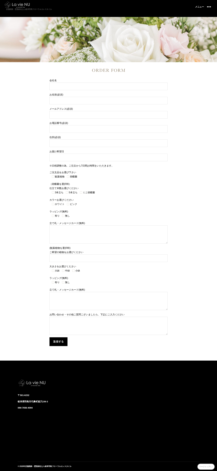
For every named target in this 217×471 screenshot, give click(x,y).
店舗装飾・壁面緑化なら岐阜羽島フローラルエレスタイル (48, 466)
